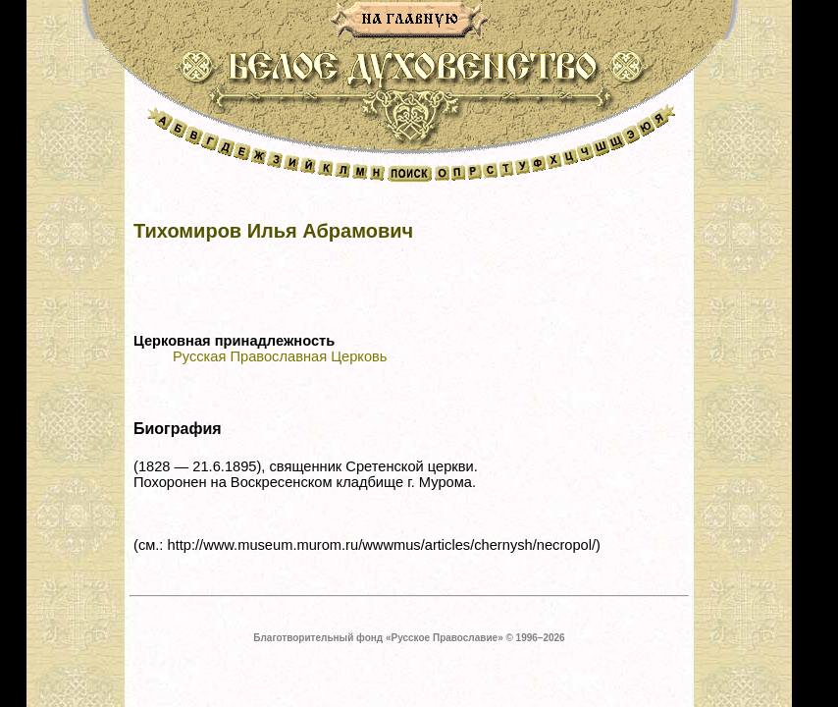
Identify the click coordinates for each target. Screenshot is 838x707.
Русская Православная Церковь (280, 356)
